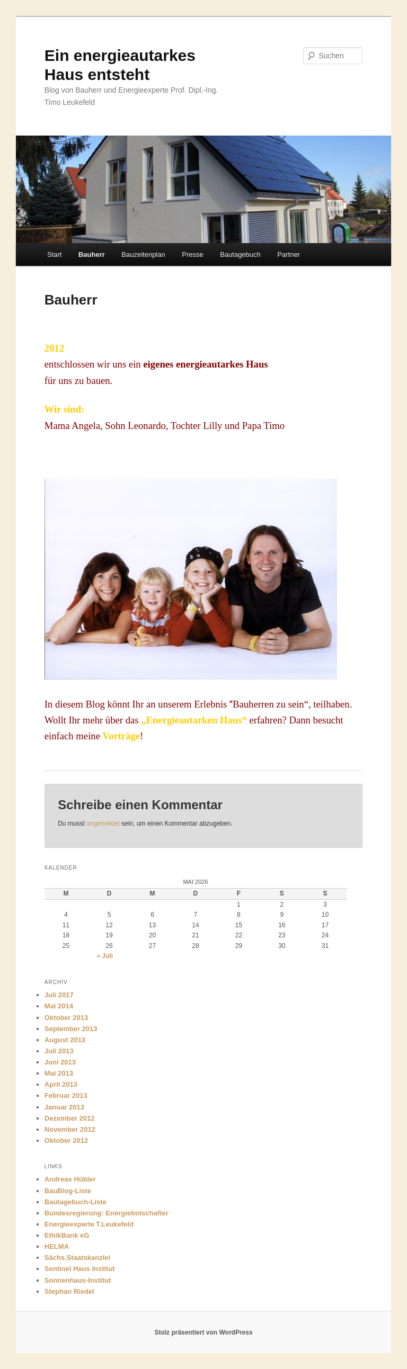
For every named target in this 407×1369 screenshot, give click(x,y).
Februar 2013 (66, 1095)
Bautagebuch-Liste (76, 1202)
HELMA (57, 1246)
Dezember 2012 (70, 1118)
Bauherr (91, 254)
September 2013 (71, 1029)
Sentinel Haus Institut (80, 1269)
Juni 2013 (60, 1062)
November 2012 (70, 1129)
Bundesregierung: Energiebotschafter (107, 1213)
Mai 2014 (59, 1006)
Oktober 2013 (66, 1018)
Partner (288, 254)
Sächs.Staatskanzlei (77, 1257)
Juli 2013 (59, 1051)
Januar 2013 (64, 1107)
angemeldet (103, 823)
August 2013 (65, 1040)
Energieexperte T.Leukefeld (89, 1224)
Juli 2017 (59, 995)
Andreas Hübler (70, 1179)
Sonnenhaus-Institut (78, 1280)
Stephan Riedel (69, 1291)
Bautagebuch (240, 254)
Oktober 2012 (66, 1140)
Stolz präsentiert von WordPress (203, 1332)
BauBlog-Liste (68, 1191)
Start (54, 254)
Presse (192, 254)
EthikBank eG (67, 1235)
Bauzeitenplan (143, 254)
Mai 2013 (59, 1073)
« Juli (105, 956)
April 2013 (61, 1084)
